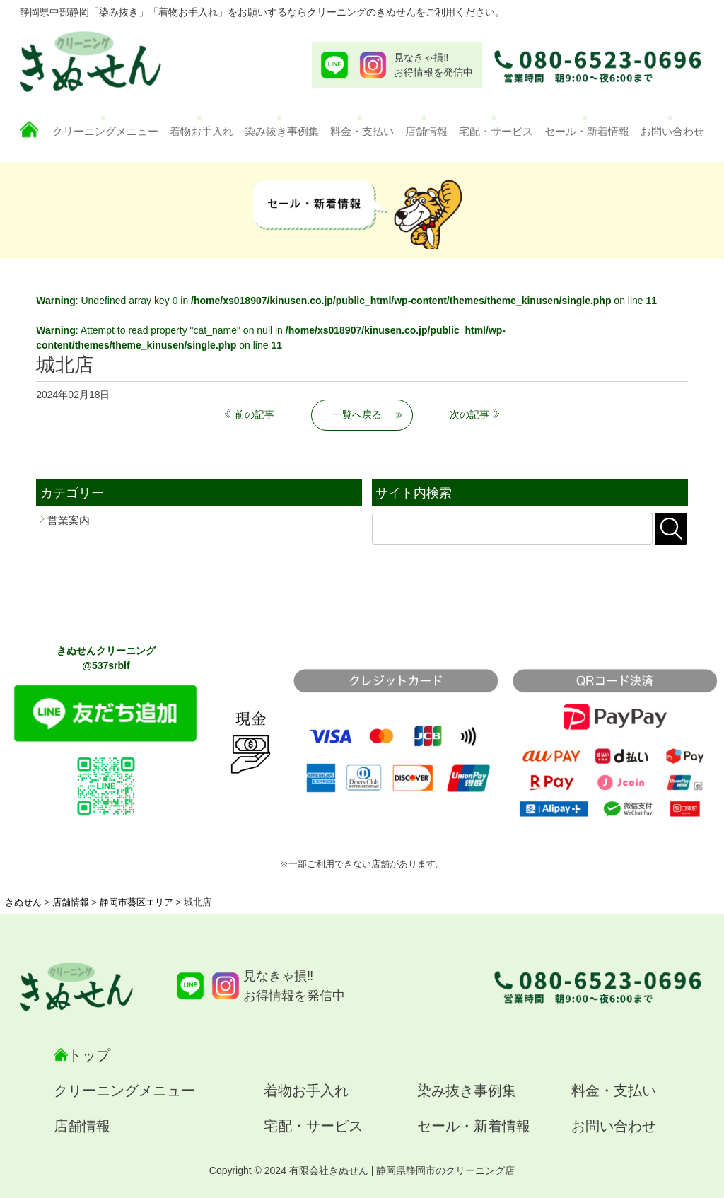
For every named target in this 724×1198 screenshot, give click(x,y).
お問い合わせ (672, 131)
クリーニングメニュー (105, 131)
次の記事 (469, 414)
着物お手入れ (201, 131)
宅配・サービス (496, 131)
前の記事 (254, 414)
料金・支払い (362, 131)
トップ (89, 1055)
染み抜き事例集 (282, 131)
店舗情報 (426, 131)
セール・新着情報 (586, 131)
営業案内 (68, 520)
